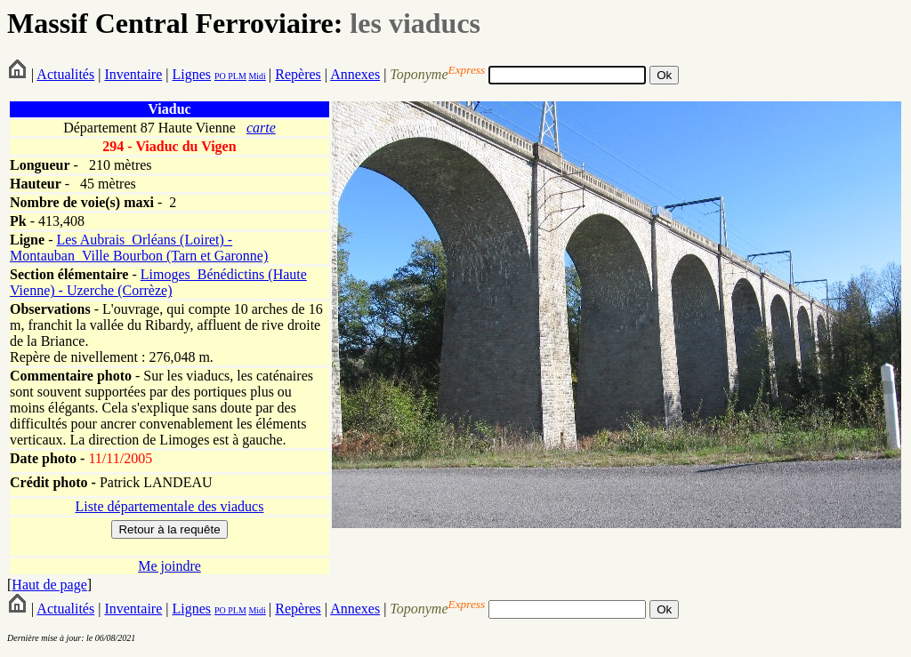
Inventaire (133, 74)
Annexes (355, 74)
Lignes (191, 74)
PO (220, 76)
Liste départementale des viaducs (170, 506)
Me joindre (169, 565)
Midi (256, 76)
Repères (298, 74)
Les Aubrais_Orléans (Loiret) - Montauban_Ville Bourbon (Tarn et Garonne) (139, 247)
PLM (236, 76)
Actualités (65, 74)
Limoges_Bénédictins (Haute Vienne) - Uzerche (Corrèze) (158, 282)
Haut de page (49, 584)
